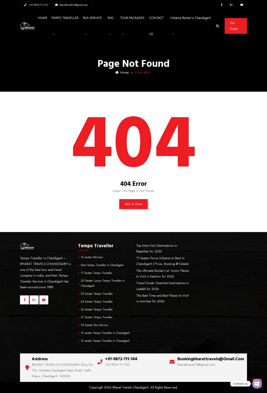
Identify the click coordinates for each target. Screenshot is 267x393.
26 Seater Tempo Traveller (97, 309)
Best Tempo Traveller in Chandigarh (102, 265)
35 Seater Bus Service (94, 325)
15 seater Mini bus (92, 257)
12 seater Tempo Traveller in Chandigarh (105, 341)
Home (122, 72)
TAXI (110, 18)
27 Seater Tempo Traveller (97, 317)
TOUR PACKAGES (132, 18)
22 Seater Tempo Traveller (97, 294)
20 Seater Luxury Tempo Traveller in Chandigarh (102, 283)
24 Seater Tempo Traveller (97, 302)
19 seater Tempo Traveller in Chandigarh (105, 333)
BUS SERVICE (92, 18)
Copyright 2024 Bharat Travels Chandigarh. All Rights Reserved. (133, 387)
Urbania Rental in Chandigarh (190, 18)
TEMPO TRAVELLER (64, 18)
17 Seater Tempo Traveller (96, 273)
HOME (42, 18)
